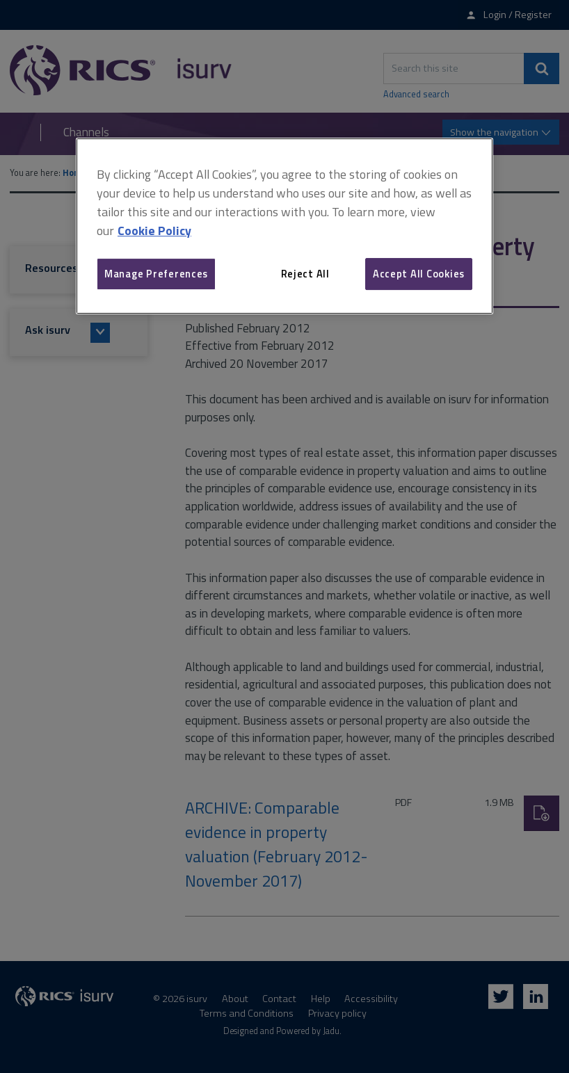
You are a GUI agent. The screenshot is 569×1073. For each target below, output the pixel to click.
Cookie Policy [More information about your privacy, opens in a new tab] (154, 230)
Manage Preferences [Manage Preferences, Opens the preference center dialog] (156, 274)
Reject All (305, 274)
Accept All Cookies (419, 274)
